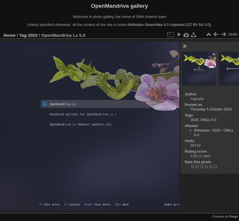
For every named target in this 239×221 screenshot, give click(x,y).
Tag (23, 35)
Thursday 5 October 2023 (211, 109)
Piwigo (233, 216)
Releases (201, 130)
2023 (33, 35)
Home (9, 35)
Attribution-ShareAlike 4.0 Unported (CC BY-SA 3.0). (169, 24)
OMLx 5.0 (208, 120)
